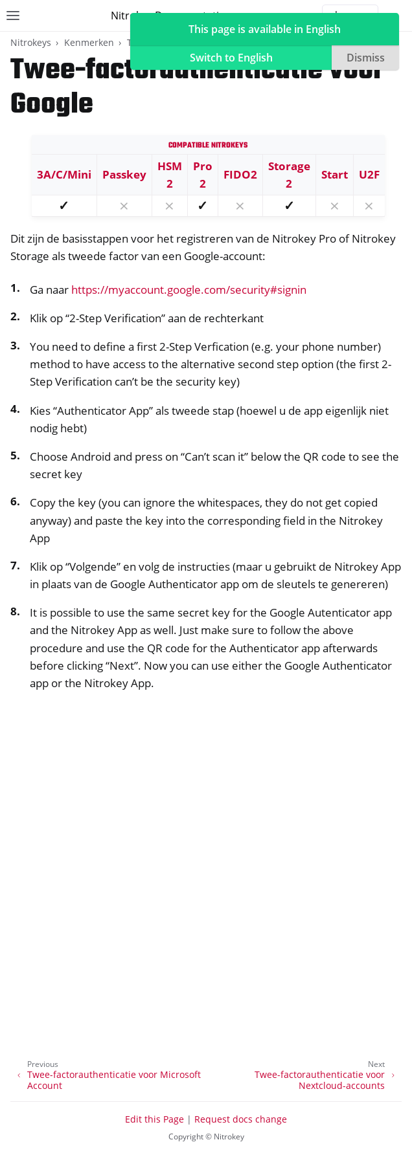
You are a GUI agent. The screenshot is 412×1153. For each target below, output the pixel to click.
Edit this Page (154, 1119)
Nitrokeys (30, 42)
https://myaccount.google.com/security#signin (188, 289)
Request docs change (240, 1119)
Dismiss (366, 57)
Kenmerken (89, 42)
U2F (369, 174)
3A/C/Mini (64, 174)
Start (334, 174)
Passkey (124, 174)
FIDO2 (240, 174)
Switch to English (231, 57)
